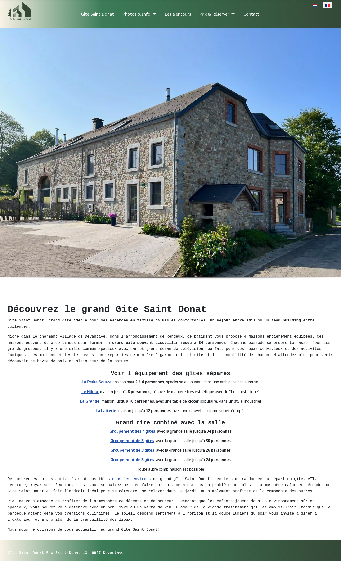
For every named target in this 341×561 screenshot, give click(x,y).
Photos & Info (136, 14)
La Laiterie (106, 407)
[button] (7, 152)
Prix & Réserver (214, 14)
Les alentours (178, 14)
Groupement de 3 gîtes (132, 436)
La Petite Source (96, 378)
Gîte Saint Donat (26, 544)
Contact (251, 14)
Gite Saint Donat (97, 14)
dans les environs (131, 474)
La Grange (89, 397)
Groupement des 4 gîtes (132, 427)
